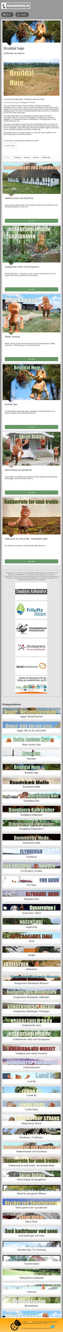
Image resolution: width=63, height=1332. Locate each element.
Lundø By (31, 1095)
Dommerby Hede (31, 843)
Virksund (31, 1292)
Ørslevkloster (31, 1306)
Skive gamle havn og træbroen (31, 1207)
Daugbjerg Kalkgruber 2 (31, 829)
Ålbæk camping (12, 336)
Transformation (31, 1264)
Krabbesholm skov (31, 1025)
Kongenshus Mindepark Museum (31, 983)
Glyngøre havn (31, 899)
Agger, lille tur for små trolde (31, 730)
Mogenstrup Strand (31, 1123)
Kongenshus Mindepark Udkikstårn (32, 997)
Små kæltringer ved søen (32, 1235)
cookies (30, 1322)
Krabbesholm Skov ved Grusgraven (22, 267)
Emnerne (27, 157)
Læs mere (31, 221)
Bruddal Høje (10, 145)
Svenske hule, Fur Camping (31, 1250)
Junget (31, 955)
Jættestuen (31, 969)
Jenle (31, 941)
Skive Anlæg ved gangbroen (18, 470)
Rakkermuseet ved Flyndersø (19, 198)
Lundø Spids (31, 1109)
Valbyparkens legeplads (31, 1278)
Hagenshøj (31, 927)
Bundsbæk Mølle (31, 787)
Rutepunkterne (11, 704)
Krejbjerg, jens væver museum (31, 1053)
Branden (31, 758)
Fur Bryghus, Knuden (31, 871)
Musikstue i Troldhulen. (31, 1137)
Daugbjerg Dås (31, 801)
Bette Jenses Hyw (31, 744)
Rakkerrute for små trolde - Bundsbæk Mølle (26, 539)
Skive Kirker (31, 1221)
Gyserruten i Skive (31, 913)
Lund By (31, 1081)
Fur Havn (31, 885)
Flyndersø (31, 857)
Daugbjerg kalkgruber (31, 815)
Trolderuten (17, 157)
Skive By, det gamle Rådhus (31, 1193)
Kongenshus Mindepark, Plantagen (31, 1011)
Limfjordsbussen (31, 1067)
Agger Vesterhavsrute (31, 716)
